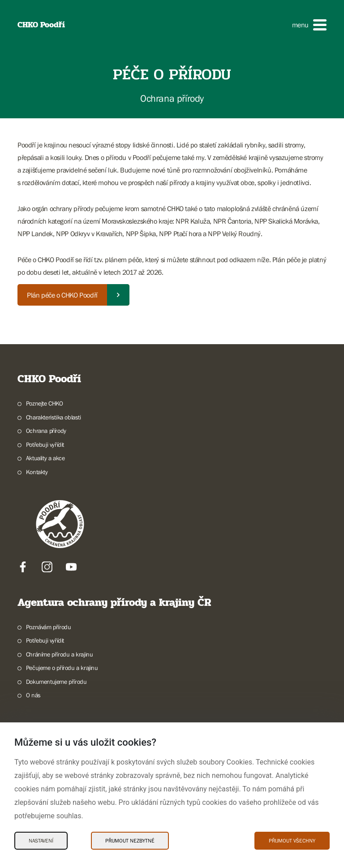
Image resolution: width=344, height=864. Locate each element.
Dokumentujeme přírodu (56, 681)
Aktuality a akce (45, 458)
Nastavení (41, 841)
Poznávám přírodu (48, 627)
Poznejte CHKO (44, 403)
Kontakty (37, 471)
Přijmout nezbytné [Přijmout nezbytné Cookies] (130, 841)
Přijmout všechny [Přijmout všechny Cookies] (292, 841)
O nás (33, 695)
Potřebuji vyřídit (45, 444)
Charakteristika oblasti (53, 417)
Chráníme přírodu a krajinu (59, 654)
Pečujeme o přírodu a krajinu (62, 667)
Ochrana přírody (46, 430)
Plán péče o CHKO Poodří (62, 295)
